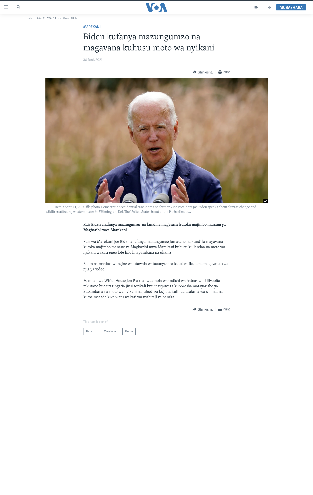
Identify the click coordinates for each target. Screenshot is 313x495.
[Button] (203, 72)
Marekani (92, 27)
